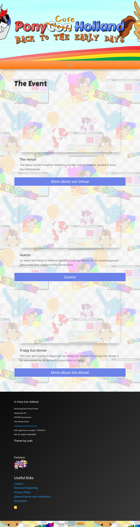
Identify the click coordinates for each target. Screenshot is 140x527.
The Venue (28, 159)
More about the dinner (70, 372)
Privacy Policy (22, 492)
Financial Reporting (26, 488)
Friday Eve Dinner (33, 350)
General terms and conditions (32, 496)
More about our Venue (70, 181)
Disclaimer (20, 501)
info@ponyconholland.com (25, 426)
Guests (25, 255)
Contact (18, 483)
